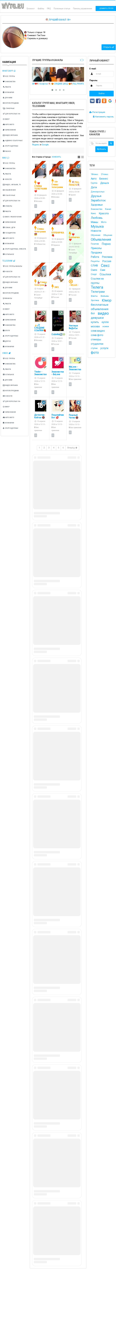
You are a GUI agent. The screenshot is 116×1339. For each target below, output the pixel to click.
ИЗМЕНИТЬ (56, 157)
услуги (104, 348)
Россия (106, 261)
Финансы (7, 298)
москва (95, 326)
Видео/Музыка (10, 135)
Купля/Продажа (11, 103)
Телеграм (98, 291)
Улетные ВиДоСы (73, 327)
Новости (7, 179)
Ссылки (105, 274)
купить (95, 322)
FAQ (49, 8)
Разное (7, 151)
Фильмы (105, 296)
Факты (94, 296)
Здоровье (97, 204)
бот (93, 313)
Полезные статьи (62, 8)
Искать (101, 149)
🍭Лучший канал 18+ (58, 19)
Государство (9, 233)
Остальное (8, 254)
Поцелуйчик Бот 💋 (57, 416)
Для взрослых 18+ (11, 114)
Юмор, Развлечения (12, 217)
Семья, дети (9, 227)
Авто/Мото (8, 124)
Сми (102, 269)
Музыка (97, 226)
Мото (103, 222)
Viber (6, 353)
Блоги (6, 330)
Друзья (96, 196)
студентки (97, 343)
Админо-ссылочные (13, 141)
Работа (7, 87)
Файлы (41, 8)
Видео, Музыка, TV (12, 185)
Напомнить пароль (103, 116)
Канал (108, 209)
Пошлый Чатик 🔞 (73, 416)
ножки (106, 326)
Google (45, 144)
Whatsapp (9, 71)
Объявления (9, 190)
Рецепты (95, 261)
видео (103, 313)
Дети (94, 187)
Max (5, 158)
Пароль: (93, 80)
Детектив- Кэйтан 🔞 (39, 416)
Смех (94, 269)
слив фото (97, 335)
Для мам (7, 98)
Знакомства (9, 82)
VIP (39, 165)
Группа (94, 183)
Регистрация (97, 112)
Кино (93, 213)
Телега (97, 287)
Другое (7, 341)
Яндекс (35, 144)
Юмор (6, 119)
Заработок (98, 200)
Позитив (95, 244)
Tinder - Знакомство (40, 373)
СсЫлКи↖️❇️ (58, 334)
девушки (97, 317)
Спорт (94, 274)
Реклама (107, 256)
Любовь (97, 217)
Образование (9, 130)
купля (105, 322)
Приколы (96, 248)
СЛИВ (94, 265)
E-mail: (92, 68)
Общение (107, 235)
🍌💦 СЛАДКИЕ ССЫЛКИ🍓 (40, 328)
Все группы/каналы (12, 266)
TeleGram (8, 261)
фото (95, 352)
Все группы (9, 76)
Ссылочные (9, 195)
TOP (74, 267)
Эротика (95, 300)
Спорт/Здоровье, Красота (14, 249)
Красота (104, 213)
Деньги (104, 182)
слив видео (98, 330)
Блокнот (31, 8)
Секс (105, 265)
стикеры (96, 339)
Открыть (108, 47)
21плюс (104, 174)
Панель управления (82, 8)
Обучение (95, 235)
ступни (94, 348)
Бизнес (103, 178)
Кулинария (8, 92)
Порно (106, 244)
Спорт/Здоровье (10, 146)
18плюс (94, 174)
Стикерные (9, 108)
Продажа (96, 252)
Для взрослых (97, 192)
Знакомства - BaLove (57, 373)
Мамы (94, 222)
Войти (101, 93)
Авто (93, 178)
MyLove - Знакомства (75, 368)
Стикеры (7, 206)
